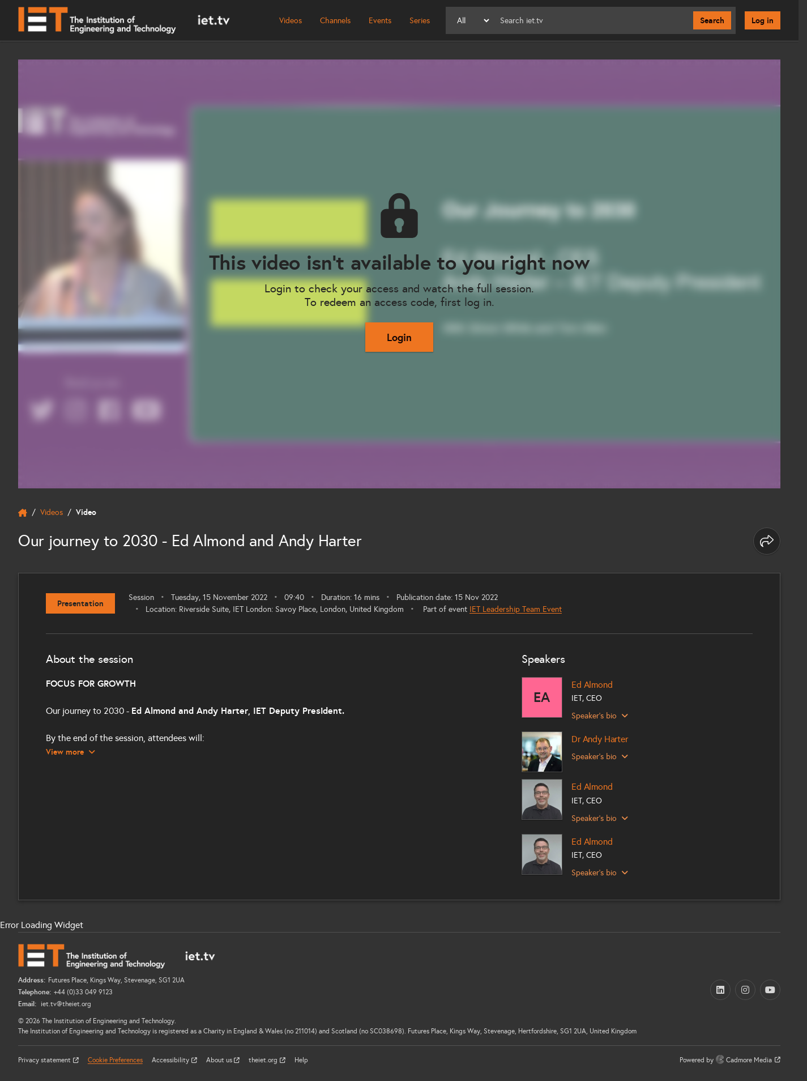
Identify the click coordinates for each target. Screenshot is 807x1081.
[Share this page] (766, 541)
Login (399, 337)
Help (301, 1060)
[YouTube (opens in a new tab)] (770, 990)
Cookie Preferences (115, 1060)
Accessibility (171, 1060)
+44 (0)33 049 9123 (83, 992)
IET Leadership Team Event (515, 609)
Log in (763, 20)
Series (419, 20)
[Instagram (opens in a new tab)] (745, 990)
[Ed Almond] (542, 697)
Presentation (80, 603)
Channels (335, 20)
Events (380, 20)
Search (712, 20)
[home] (22, 513)
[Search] (592, 20)
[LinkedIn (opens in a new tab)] (720, 990)
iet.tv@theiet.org (65, 1004)
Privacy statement (45, 1060)
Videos (290, 20)
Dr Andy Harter (599, 739)
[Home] (124, 20)
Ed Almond (592, 684)
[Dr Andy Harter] (542, 751)
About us (220, 1060)
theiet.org (264, 1060)
